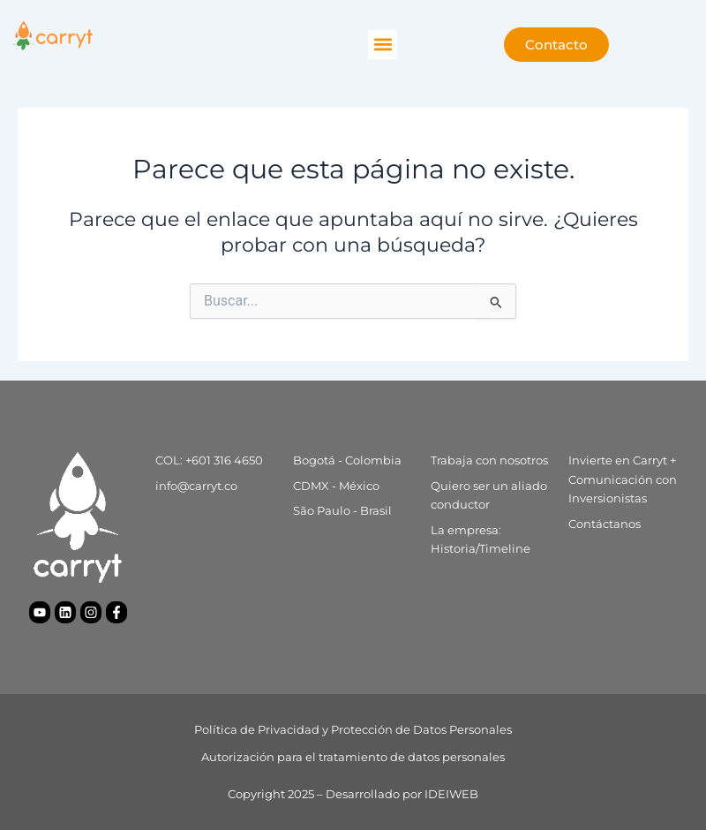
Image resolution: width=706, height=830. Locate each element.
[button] (382, 44)
